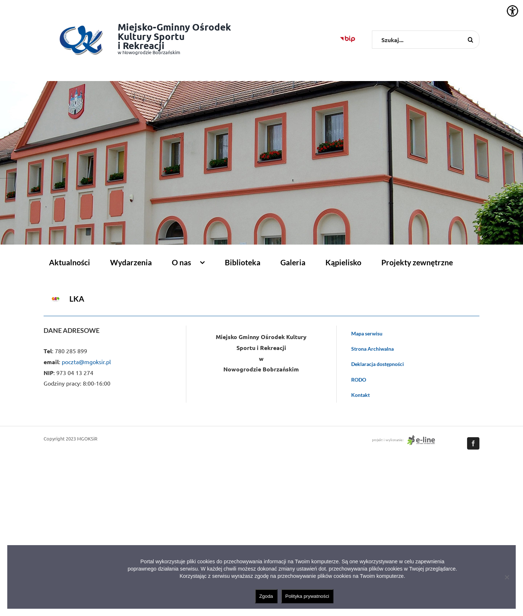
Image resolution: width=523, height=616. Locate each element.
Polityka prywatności (307, 596)
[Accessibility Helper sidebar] (512, 11)
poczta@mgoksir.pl (86, 361)
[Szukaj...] (425, 40)
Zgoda (266, 596)
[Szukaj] (470, 40)
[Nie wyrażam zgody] (506, 577)
